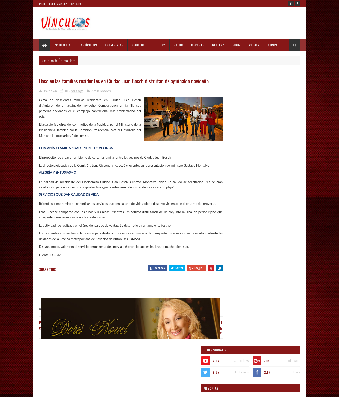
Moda (236, 44)
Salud (178, 44)
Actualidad (64, 44)
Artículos (89, 44)
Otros (272, 44)
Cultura (159, 44)
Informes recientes (241, 352)
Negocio (138, 44)
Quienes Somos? (58, 4)
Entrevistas (114, 44)
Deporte (197, 44)
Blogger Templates (87, 390)
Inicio (42, 4)
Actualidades (101, 99)
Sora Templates (62, 390)
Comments (280, 352)
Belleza (218, 44)
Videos (254, 44)
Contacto (76, 4)
